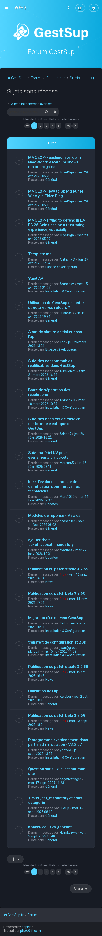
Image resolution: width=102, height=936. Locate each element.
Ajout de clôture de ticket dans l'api (55, 334)
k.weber (65, 696)
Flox (63, 574)
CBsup (64, 808)
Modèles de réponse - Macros (54, 515)
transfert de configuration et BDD (57, 642)
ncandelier (67, 521)
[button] (27, 125)
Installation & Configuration (65, 291)
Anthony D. (67, 259)
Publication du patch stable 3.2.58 (58, 666)
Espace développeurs (61, 267)
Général (51, 179)
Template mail (40, 253)
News (49, 582)
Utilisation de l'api (43, 690)
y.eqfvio (65, 750)
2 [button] (40, 125)
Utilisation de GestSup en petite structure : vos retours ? (56, 304)
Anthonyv (67, 283)
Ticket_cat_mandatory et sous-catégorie (56, 800)
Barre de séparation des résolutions (49, 392)
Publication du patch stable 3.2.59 (58, 568)
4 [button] (52, 125)
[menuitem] (20, 7)
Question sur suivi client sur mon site (56, 771)
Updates (51, 504)
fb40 (63, 623)
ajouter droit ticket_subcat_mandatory (51, 542)
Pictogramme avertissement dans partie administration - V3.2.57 (58, 742)
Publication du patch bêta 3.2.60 (56, 593)
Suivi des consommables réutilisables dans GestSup (51, 363)
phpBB (26, 927)
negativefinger (70, 779)
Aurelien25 (68, 371)
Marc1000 (67, 496)
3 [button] (46, 125)
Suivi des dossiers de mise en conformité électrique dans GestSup (54, 423)
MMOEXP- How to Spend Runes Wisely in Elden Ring (56, 193)
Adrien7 (65, 433)
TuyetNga (67, 172)
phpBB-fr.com (30, 931)
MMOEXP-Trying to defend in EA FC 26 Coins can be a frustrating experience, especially (56, 225)
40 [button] (68, 125)
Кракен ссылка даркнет (50, 826)
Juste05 (66, 313)
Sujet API (36, 278)
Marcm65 (67, 463)
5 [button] (58, 125)
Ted (62, 342)
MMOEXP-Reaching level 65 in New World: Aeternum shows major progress (54, 162)
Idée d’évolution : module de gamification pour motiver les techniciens (54, 486)
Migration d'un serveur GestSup (55, 617)
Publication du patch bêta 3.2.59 (56, 715)
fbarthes (66, 550)
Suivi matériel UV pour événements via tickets (48, 454)
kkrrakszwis (68, 832)
